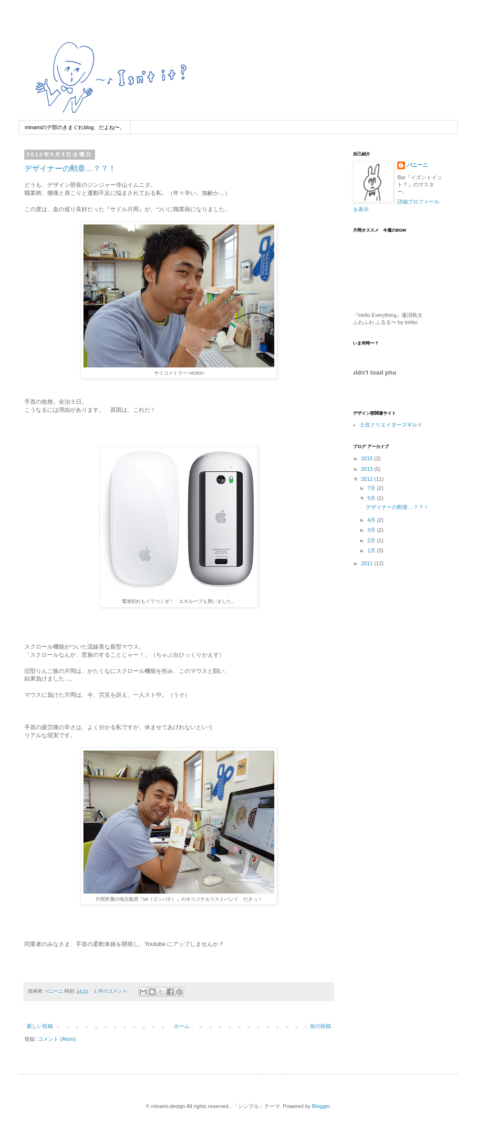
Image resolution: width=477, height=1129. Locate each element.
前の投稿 (320, 1026)
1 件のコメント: (111, 991)
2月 (372, 540)
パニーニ (417, 165)
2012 (367, 479)
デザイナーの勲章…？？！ (70, 168)
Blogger (321, 1106)
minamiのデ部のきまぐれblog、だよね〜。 (75, 127)
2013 (367, 469)
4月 (372, 520)
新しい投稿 (40, 1026)
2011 (367, 563)
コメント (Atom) (57, 1039)
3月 (372, 530)
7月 (372, 488)
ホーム (181, 1026)
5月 (372, 498)
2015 (367, 458)
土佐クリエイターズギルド (391, 424)
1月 (372, 550)
